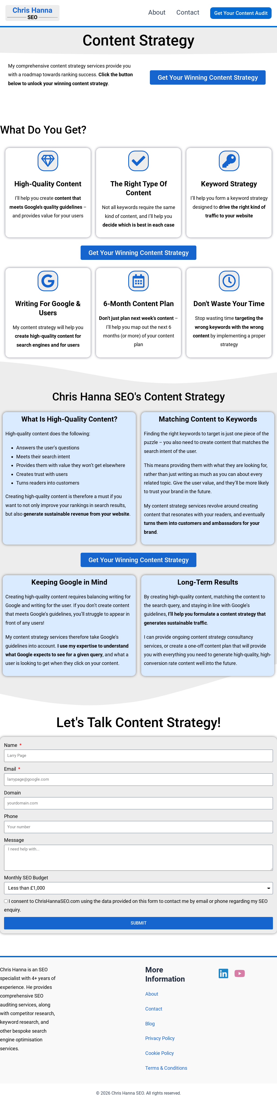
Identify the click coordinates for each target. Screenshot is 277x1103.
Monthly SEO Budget (26, 878)
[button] (241, 13)
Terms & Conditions (166, 1068)
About (151, 994)
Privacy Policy (160, 1038)
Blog (150, 1023)
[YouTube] (239, 973)
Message (14, 841)
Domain (12, 793)
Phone (11, 817)
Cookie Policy (159, 1053)
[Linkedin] (223, 973)
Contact (153, 1009)
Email (10, 769)
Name (11, 746)
